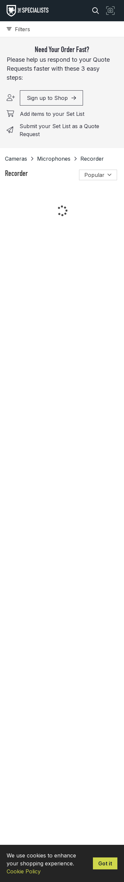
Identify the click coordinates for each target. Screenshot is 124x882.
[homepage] (29, 11)
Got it (105, 863)
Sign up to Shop (51, 98)
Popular (98, 175)
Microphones (53, 158)
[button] (110, 10)
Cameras (16, 158)
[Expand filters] (62, 29)
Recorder (92, 158)
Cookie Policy (24, 871)
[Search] (95, 10)
